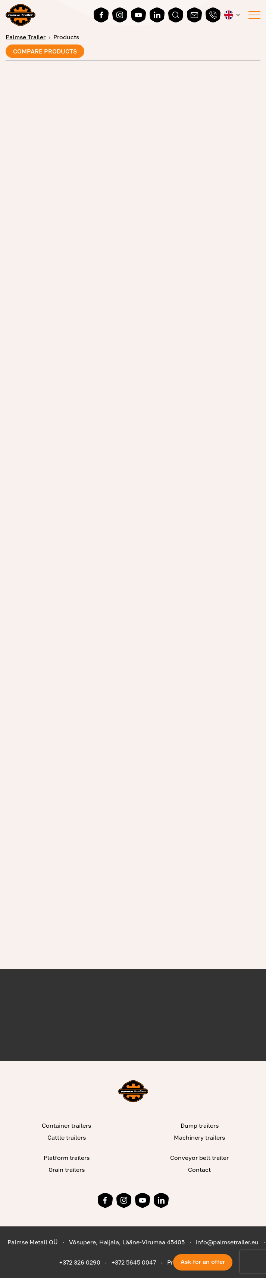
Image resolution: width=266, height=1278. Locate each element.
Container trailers (66, 1125)
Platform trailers (67, 1157)
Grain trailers (66, 1169)
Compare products (45, 51)
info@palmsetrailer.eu (227, 1242)
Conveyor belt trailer (199, 1157)
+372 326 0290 (79, 1262)
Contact (199, 1169)
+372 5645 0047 (134, 1262)
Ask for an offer (203, 1261)
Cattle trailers (66, 1137)
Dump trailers (200, 1125)
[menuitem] (232, 15)
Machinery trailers (199, 1137)
